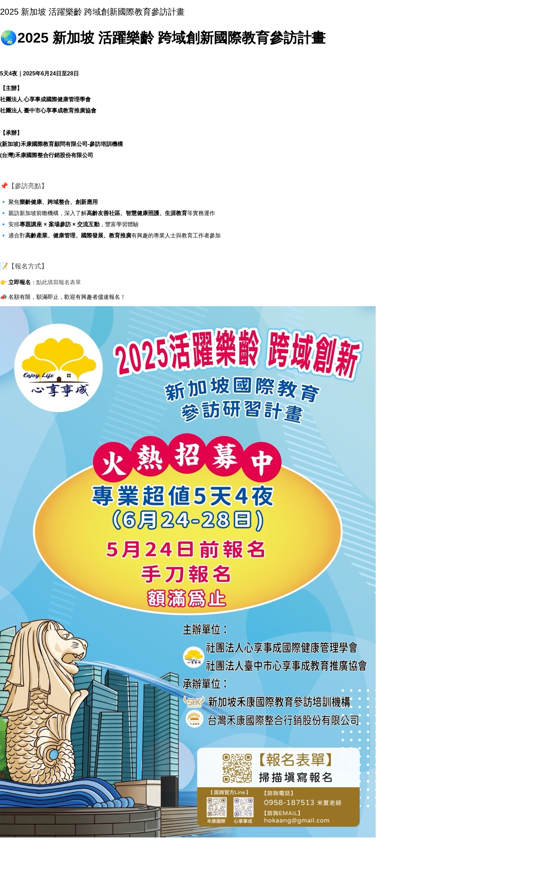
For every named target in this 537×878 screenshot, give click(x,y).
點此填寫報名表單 (58, 282)
